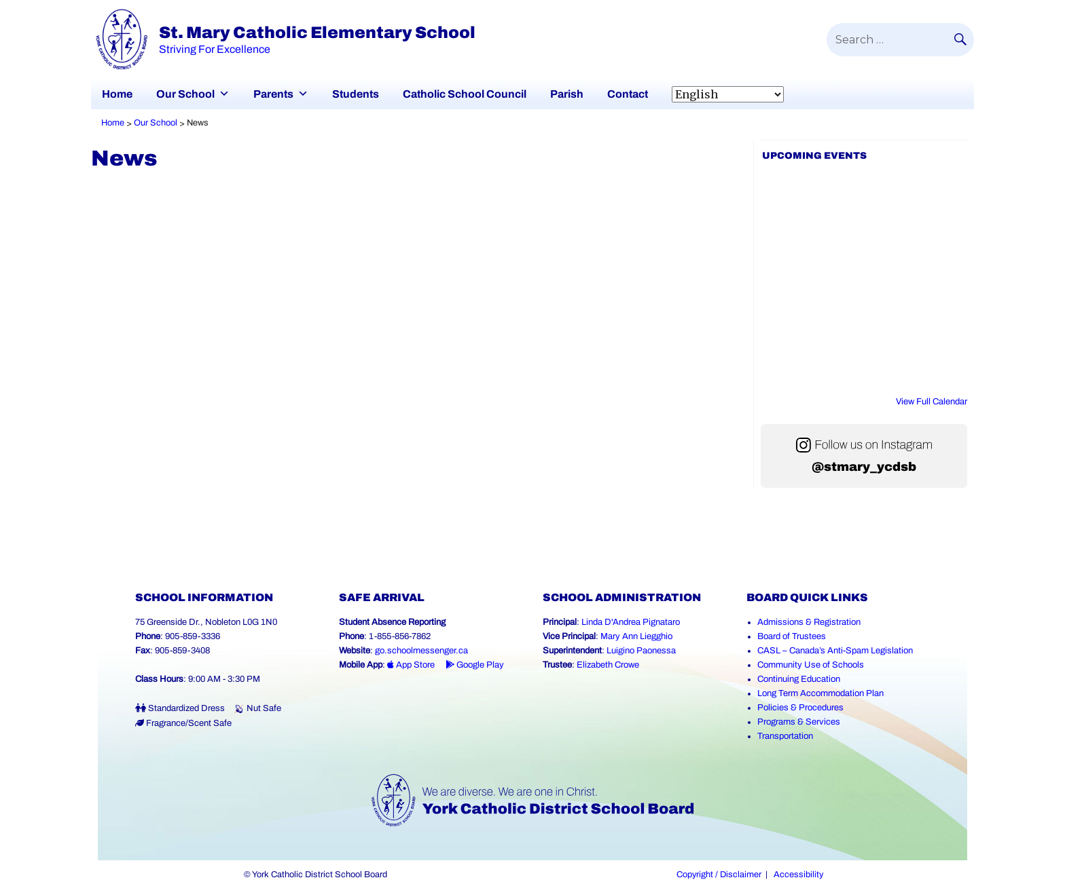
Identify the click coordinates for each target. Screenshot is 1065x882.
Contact (627, 94)
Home (117, 94)
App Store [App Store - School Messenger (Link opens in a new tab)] (411, 665)
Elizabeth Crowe (608, 665)
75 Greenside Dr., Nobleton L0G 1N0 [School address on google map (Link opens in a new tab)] (206, 622)
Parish (566, 94)
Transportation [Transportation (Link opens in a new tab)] (785, 736)
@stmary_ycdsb (864, 467)
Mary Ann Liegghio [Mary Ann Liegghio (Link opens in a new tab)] (636, 636)
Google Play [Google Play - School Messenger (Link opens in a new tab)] (475, 665)
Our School (185, 94)
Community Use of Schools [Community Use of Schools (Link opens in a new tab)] (810, 665)
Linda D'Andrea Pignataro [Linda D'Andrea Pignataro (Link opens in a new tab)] (630, 622)
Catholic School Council (464, 94)
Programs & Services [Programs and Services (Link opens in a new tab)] (798, 722)
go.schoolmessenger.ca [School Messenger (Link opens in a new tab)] (421, 650)
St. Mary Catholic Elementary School (317, 32)
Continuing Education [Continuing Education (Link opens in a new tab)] (798, 679)
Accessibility (798, 874)
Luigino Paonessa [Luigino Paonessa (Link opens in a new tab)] (641, 650)
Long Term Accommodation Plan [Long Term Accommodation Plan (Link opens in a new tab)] (820, 693)
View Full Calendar (931, 401)
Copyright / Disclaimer (718, 874)
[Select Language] (728, 94)
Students (355, 94)
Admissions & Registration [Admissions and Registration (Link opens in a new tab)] (809, 622)
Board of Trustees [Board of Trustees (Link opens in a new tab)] (791, 636)
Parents (273, 94)
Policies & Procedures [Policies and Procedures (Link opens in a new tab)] (800, 707)
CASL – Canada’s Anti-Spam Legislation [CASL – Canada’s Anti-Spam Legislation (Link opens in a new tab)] (835, 650)
